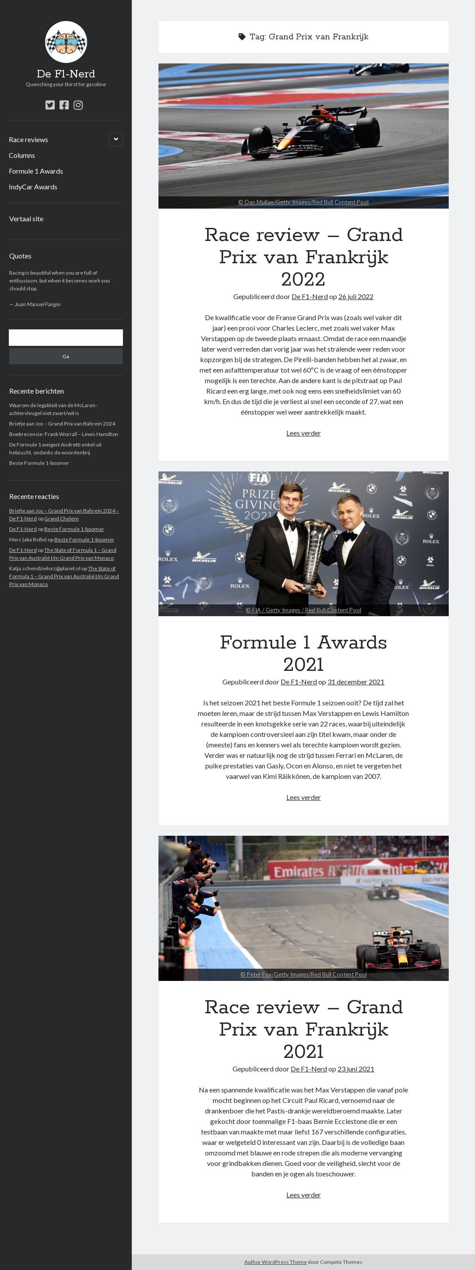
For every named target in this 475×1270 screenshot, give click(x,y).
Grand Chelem (61, 518)
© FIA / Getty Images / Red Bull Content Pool (303, 610)
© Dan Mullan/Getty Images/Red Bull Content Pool (303, 202)
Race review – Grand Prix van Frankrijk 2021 (303, 908)
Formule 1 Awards (36, 171)
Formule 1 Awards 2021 (303, 544)
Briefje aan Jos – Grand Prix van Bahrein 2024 (62, 423)
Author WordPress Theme (275, 1262)
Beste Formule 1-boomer (39, 463)
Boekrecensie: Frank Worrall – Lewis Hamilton (63, 434)
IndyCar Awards (33, 186)
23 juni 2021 (356, 1068)
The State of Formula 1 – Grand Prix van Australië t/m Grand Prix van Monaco (64, 576)
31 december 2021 (355, 681)
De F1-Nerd (66, 74)
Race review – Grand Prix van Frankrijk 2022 (303, 136)
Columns (22, 155)
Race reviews (28, 139)
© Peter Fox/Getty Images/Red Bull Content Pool (303, 974)
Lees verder (303, 433)
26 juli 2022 (355, 296)
